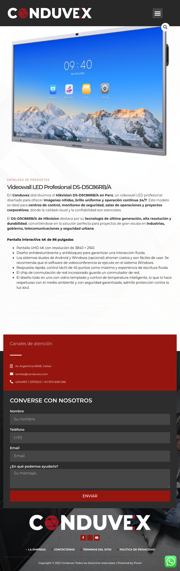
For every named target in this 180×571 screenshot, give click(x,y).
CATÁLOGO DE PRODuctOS (28, 180)
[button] (158, 13)
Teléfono (17, 429)
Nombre (17, 411)
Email (15, 448)
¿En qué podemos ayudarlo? (34, 466)
